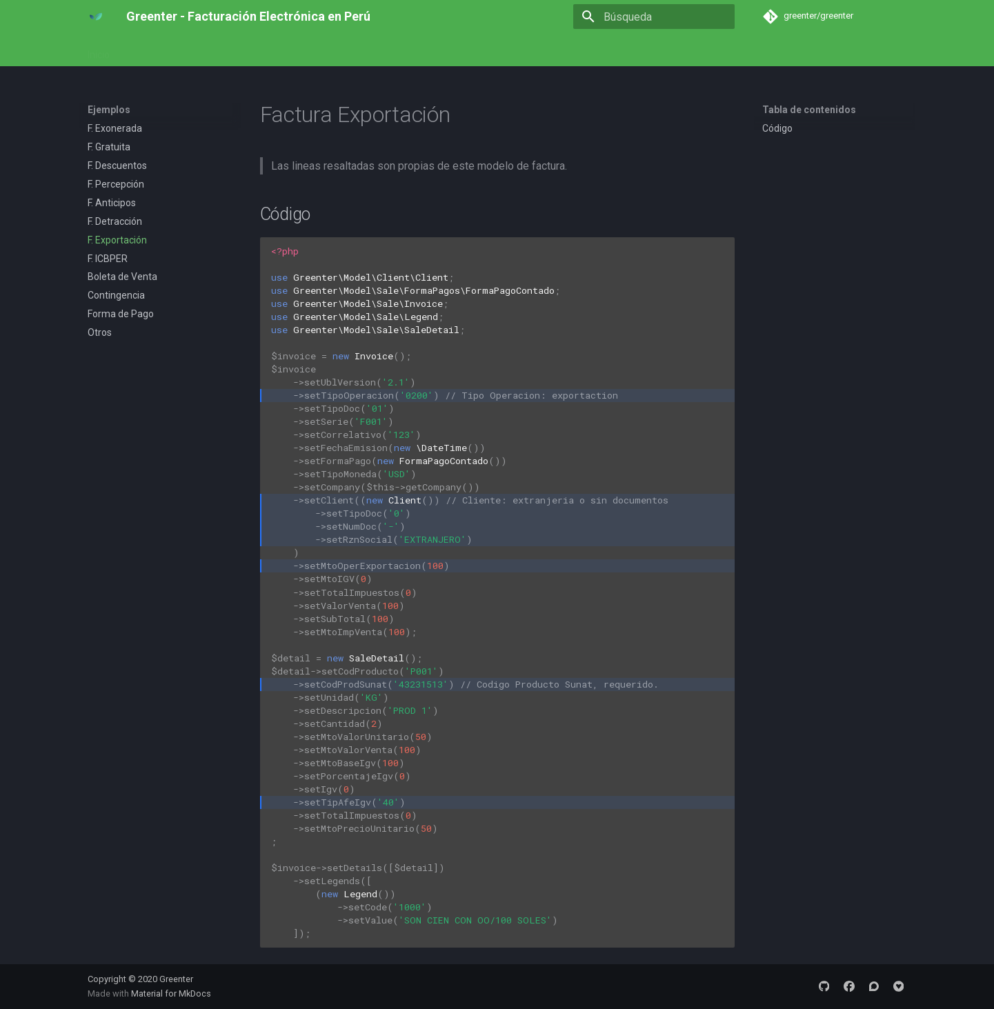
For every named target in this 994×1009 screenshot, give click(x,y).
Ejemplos (203, 50)
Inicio (99, 50)
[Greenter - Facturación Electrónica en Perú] (96, 16)
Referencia (263, 50)
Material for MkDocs (171, 993)
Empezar (146, 50)
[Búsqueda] (654, 16)
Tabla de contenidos (809, 109)
